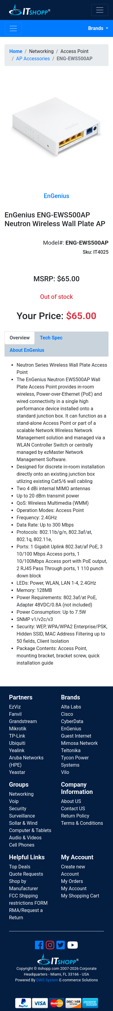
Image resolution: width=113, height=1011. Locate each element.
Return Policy (75, 816)
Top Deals (19, 867)
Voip (14, 801)
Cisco (67, 714)
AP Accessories (33, 58)
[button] (56, 128)
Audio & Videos (25, 838)
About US (71, 801)
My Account (74, 888)
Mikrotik (18, 729)
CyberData (72, 721)
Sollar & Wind (23, 823)
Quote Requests (26, 874)
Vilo (65, 772)
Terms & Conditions (82, 823)
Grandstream (23, 721)
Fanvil (15, 714)
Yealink (16, 750)
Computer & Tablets (30, 830)
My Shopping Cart (80, 896)
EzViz (15, 707)
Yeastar (17, 772)
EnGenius (71, 729)
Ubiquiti (17, 743)
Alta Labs (71, 707)
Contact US (73, 808)
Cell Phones (21, 845)
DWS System (47, 980)
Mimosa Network (79, 743)
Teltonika (71, 750)
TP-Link (17, 736)
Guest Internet (76, 736)
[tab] (20, 338)
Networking (21, 794)
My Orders (72, 881)
